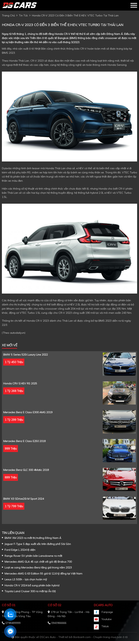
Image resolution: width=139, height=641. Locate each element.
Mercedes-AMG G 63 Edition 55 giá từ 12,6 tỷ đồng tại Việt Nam (43, 573)
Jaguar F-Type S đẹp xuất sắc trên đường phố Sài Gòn (38, 544)
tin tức (23, 15)
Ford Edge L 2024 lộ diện (20, 550)
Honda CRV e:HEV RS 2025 (20, 383)
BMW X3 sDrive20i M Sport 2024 (23, 498)
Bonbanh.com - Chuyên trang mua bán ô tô (100, 637)
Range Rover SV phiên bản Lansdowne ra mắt (33, 556)
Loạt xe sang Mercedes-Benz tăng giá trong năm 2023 (38, 567)
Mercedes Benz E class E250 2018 (24, 441)
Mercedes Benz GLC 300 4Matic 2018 (26, 470)
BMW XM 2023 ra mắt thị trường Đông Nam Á (33, 538)
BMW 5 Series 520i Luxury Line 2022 (25, 354)
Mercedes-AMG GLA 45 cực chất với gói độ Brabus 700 (38, 561)
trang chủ (8, 15)
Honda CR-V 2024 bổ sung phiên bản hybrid (32, 585)
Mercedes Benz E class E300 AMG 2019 (27, 412)
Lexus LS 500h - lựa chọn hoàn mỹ (26, 579)
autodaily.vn (17, 332)
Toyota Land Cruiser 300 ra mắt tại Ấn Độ (30, 591)
